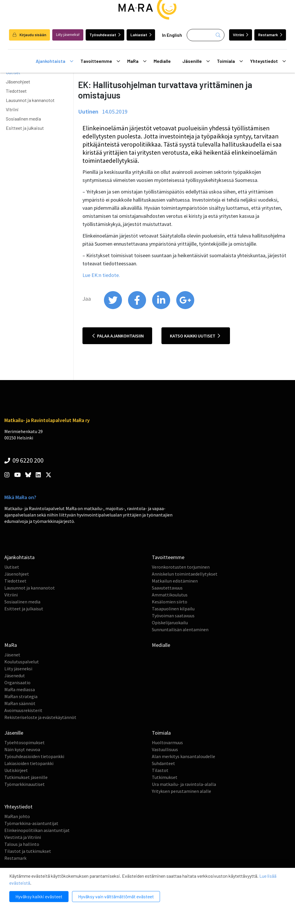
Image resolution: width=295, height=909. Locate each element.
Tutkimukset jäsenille (26, 777)
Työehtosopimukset (24, 742)
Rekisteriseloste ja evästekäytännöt (40, 717)
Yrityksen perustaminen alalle (181, 791)
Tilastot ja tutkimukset (27, 851)
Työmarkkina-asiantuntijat (31, 823)
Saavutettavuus (167, 588)
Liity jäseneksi (18, 668)
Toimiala (230, 61)
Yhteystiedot (268, 61)
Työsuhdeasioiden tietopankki (34, 756)
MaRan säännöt (19, 703)
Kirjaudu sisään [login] (29, 34)
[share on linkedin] (162, 308)
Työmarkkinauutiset (24, 784)
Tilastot (160, 770)
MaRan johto (17, 816)
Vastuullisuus (165, 749)
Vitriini (240, 34)
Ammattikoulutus (170, 595)
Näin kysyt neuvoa (22, 749)
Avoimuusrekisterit (23, 710)
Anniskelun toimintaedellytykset (184, 574)
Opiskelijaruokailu (170, 622)
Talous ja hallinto (21, 844)
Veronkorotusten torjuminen (181, 567)
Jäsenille (196, 61)
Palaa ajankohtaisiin (118, 336)
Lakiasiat (141, 34)
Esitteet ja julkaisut (25, 128)
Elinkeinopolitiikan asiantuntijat (37, 830)
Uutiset (11, 567)
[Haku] (205, 35)
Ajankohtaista (54, 61)
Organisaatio (17, 682)
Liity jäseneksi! (68, 34)
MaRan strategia (20, 696)
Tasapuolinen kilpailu (173, 609)
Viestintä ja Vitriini (22, 837)
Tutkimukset (164, 777)
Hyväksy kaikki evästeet (38, 896)
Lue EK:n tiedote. (101, 275)
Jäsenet (12, 655)
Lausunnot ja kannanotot (30, 100)
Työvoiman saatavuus (173, 615)
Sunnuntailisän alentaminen (180, 629)
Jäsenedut (14, 675)
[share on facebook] (137, 308)
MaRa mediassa (19, 689)
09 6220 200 (24, 460)
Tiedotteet (16, 91)
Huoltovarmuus (167, 742)
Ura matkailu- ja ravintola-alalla (184, 784)
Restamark (270, 34)
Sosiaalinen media (23, 118)
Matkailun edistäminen (175, 581)
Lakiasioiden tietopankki (28, 763)
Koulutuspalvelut (21, 662)
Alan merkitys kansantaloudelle (183, 756)
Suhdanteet (163, 763)
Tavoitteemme (100, 61)
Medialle (162, 61)
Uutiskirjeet (16, 770)
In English (172, 35)
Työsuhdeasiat (104, 34)
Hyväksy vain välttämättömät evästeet (116, 896)
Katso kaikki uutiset (195, 336)
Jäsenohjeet (18, 81)
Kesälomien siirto (169, 602)
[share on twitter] (113, 308)
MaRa (136, 61)
